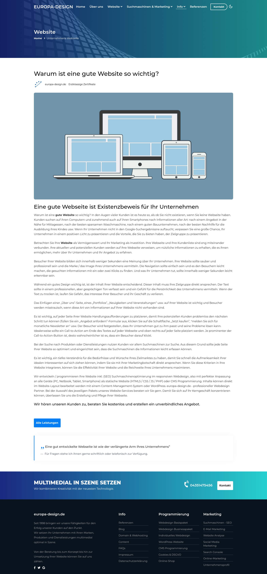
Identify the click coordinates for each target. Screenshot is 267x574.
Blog (122, 529)
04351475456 (201, 485)
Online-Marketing (214, 558)
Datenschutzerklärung (133, 561)
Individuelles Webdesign (174, 535)
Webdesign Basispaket (173, 522)
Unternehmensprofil (216, 565)
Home (80, 6)
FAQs (122, 548)
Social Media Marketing (211, 543)
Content (124, 542)
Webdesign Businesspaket (176, 529)
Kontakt (219, 6)
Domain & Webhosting (133, 535)
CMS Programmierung (173, 548)
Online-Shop (167, 561)
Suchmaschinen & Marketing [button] (149, 6)
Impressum (126, 554)
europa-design (53, 7)
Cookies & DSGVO (170, 554)
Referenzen (198, 6)
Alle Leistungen (47, 422)
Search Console (213, 552)
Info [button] (181, 6)
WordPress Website (171, 542)
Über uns (96, 6)
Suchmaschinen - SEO (217, 522)
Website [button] (114, 6)
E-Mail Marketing (214, 529)
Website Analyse (213, 535)
